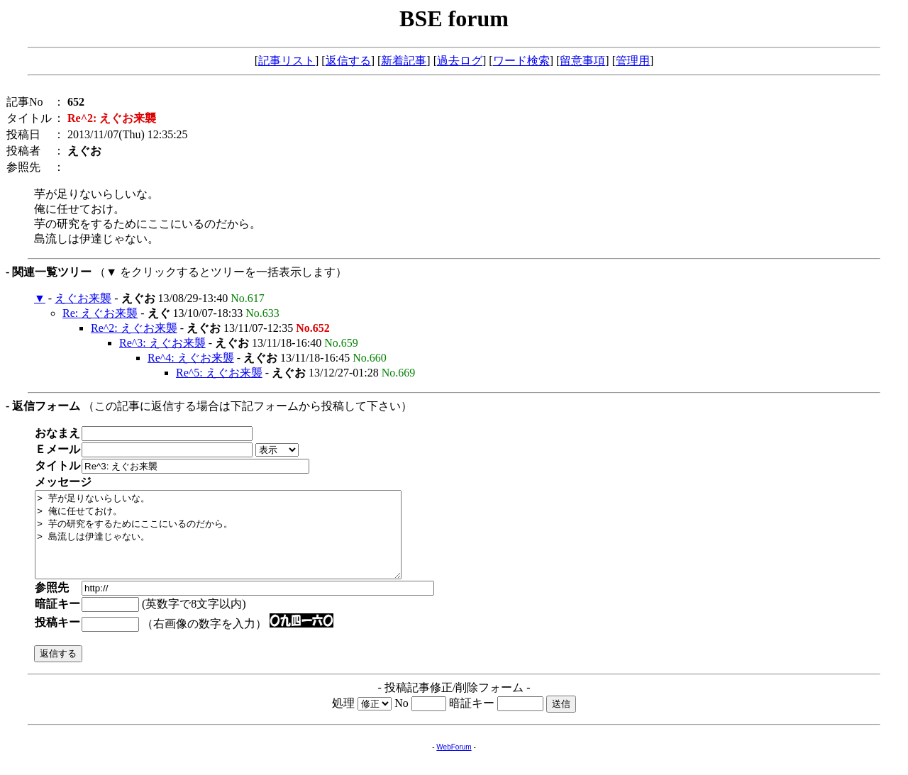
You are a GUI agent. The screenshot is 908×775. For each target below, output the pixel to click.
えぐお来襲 (83, 298)
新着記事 (403, 61)
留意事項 (582, 61)
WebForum (453, 764)
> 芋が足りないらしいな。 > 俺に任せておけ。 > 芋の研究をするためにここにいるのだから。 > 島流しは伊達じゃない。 (240, 543)
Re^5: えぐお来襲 (219, 373)
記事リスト (286, 61)
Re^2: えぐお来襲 (134, 328)
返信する (348, 61)
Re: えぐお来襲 (100, 313)
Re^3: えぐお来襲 (162, 343)
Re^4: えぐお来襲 (191, 358)
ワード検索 (521, 61)
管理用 (633, 61)
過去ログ (459, 61)
